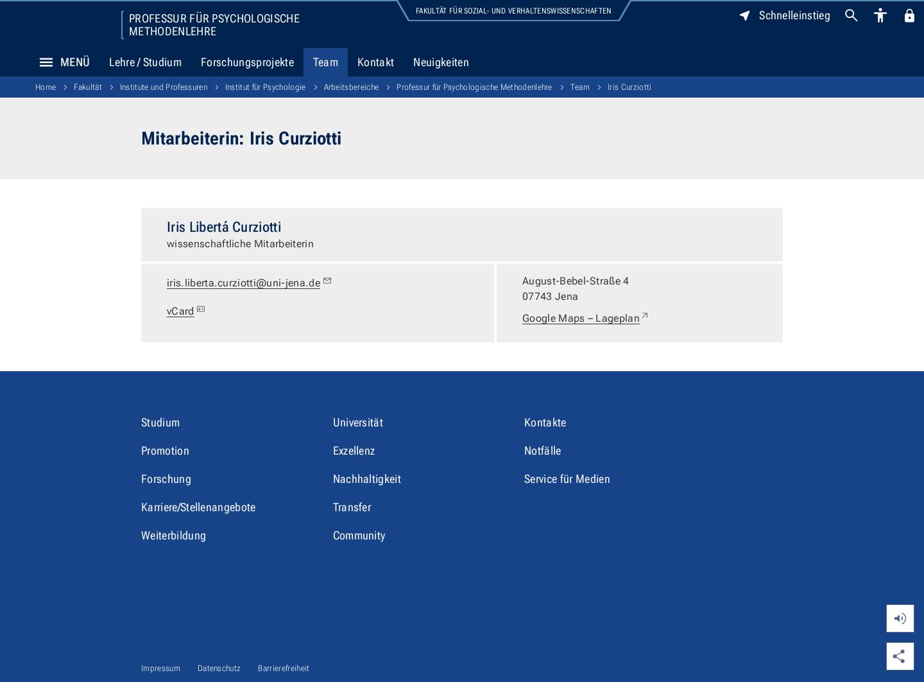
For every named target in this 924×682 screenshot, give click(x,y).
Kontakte (545, 422)
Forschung (166, 478)
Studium (160, 422)
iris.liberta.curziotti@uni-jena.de (249, 283)
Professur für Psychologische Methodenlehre (214, 25)
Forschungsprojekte (247, 62)
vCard (187, 311)
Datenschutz (219, 668)
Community (359, 535)
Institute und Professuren (163, 87)
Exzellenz (354, 450)
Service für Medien (567, 478)
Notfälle (542, 450)
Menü (61, 62)
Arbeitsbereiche (351, 87)
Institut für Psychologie (265, 87)
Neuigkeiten (441, 62)
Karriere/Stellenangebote (198, 507)
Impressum (160, 668)
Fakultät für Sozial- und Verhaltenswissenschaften (514, 10)
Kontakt (375, 62)
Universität (358, 422)
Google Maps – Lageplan (586, 318)
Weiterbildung (173, 535)
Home (45, 87)
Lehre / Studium (145, 62)
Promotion (165, 450)
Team (325, 62)
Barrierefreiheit (283, 668)
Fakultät (88, 87)
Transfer (352, 507)
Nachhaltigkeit (367, 478)
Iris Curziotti (629, 87)
